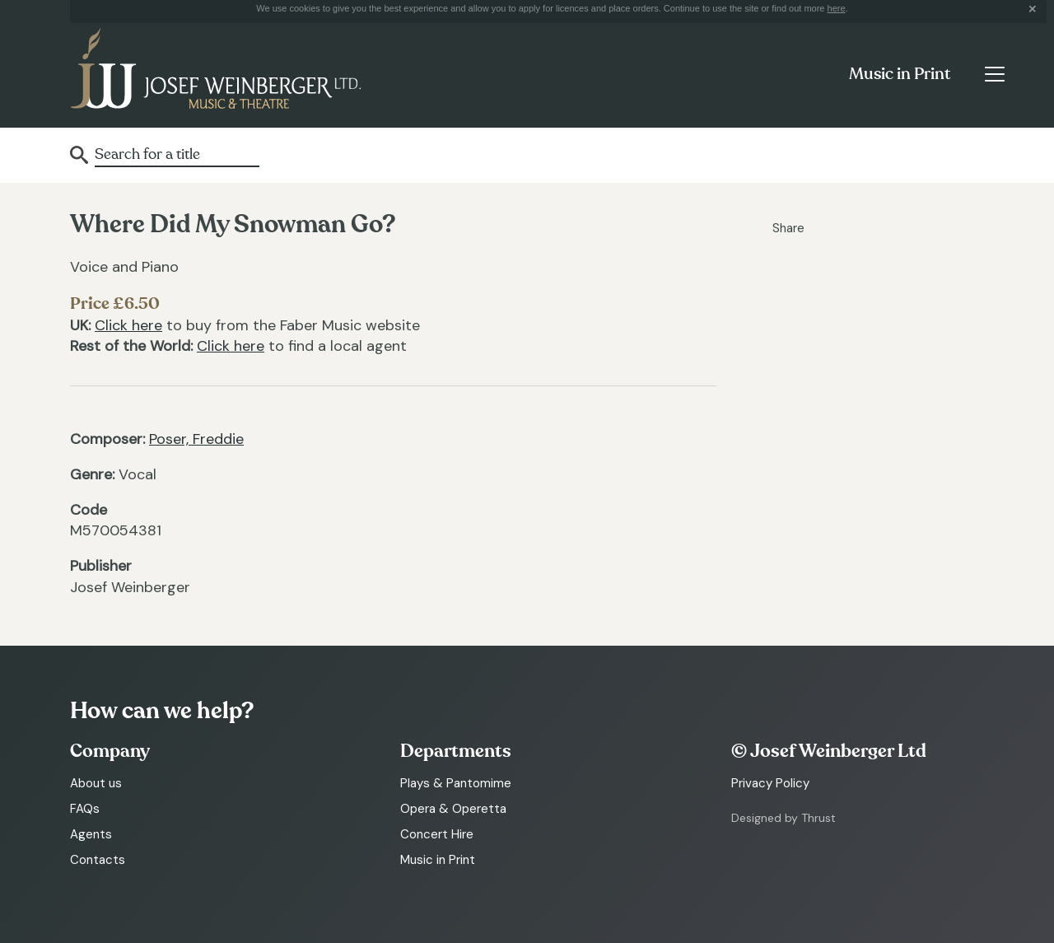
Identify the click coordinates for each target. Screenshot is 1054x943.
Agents (91, 834)
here (837, 8)
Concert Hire (436, 834)
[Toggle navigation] (994, 74)
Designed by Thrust (783, 817)
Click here (128, 325)
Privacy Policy (770, 783)
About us (96, 783)
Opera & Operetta (453, 809)
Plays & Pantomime (455, 783)
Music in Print (899, 74)
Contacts (97, 860)
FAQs (85, 809)
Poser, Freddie (196, 439)
